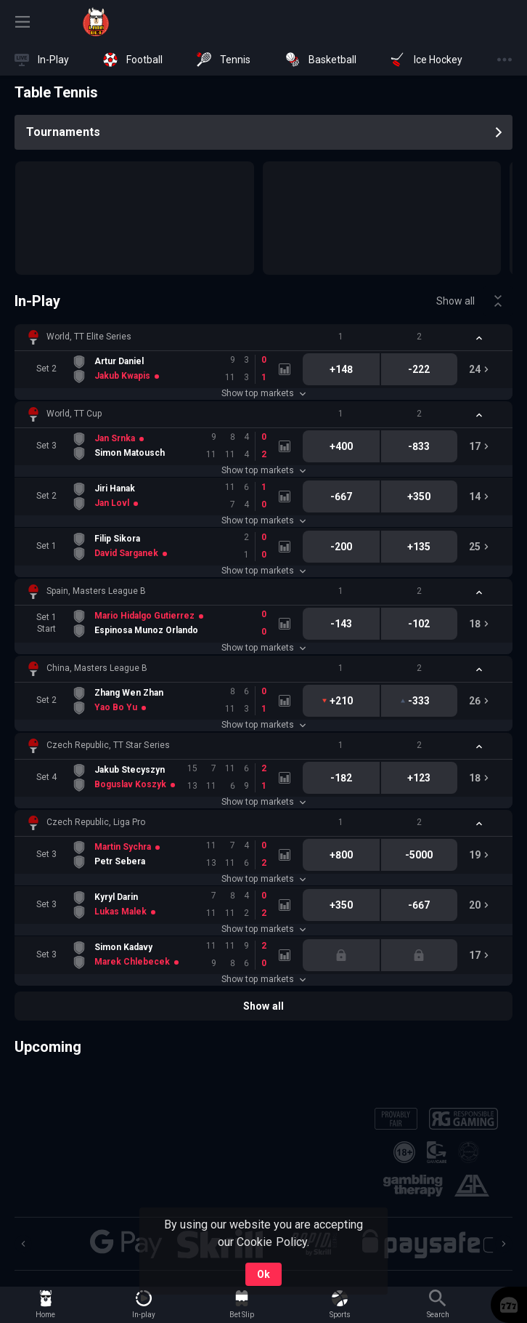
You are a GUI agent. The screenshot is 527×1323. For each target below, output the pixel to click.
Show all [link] (455, 301)
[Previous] (23, 1243)
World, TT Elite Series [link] (88, 336)
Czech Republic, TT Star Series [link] (108, 745)
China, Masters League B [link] (96, 668)
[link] (96, 21)
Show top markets (263, 393)
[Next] (503, 1243)
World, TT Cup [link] (74, 414)
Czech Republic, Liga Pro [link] (95, 822)
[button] (263, 337)
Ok (263, 1274)
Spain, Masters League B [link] (96, 591)
